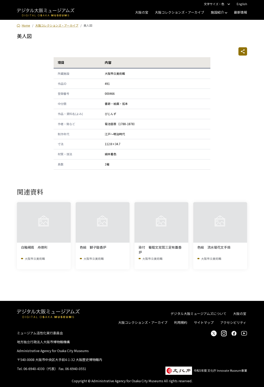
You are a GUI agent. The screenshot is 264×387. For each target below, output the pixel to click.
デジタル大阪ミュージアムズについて (198, 313)
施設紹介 (219, 12)
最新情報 (240, 12)
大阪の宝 (141, 12)
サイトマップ (204, 322)
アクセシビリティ (233, 322)
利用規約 (180, 322)
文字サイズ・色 (217, 4)
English (242, 4)
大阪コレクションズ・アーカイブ (179, 12)
